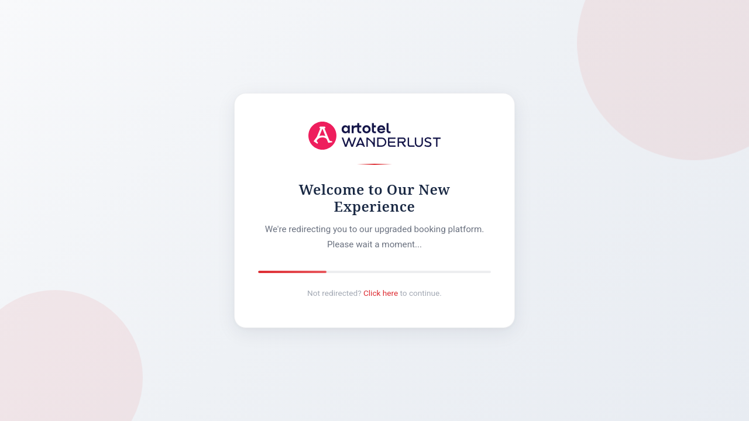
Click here (380, 293)
